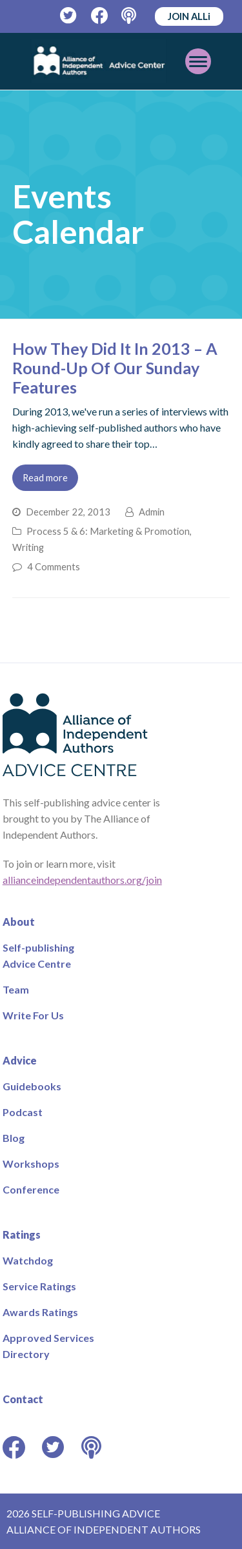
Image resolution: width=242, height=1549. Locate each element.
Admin (152, 511)
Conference (31, 1189)
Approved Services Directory (48, 1346)
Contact (23, 1399)
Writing (28, 547)
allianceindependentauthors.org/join (82, 880)
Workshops (31, 1163)
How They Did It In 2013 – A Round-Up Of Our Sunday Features (114, 368)
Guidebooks (32, 1086)
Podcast (23, 1112)
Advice (20, 1060)
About (19, 921)
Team (16, 989)
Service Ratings (39, 1286)
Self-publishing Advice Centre (38, 955)
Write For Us (33, 1015)
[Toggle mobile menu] (198, 61)
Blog (14, 1138)
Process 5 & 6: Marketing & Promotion (108, 531)
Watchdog (28, 1260)
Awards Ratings (40, 1312)
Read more (45, 477)
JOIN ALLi (189, 16)
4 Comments (53, 566)
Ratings (22, 1234)
